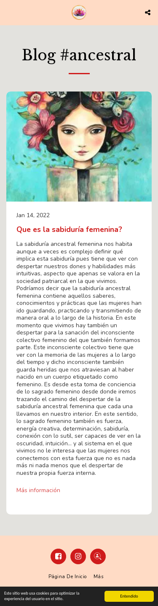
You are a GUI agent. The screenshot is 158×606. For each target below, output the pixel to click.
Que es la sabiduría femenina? (69, 229)
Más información (38, 490)
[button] (9, 12)
